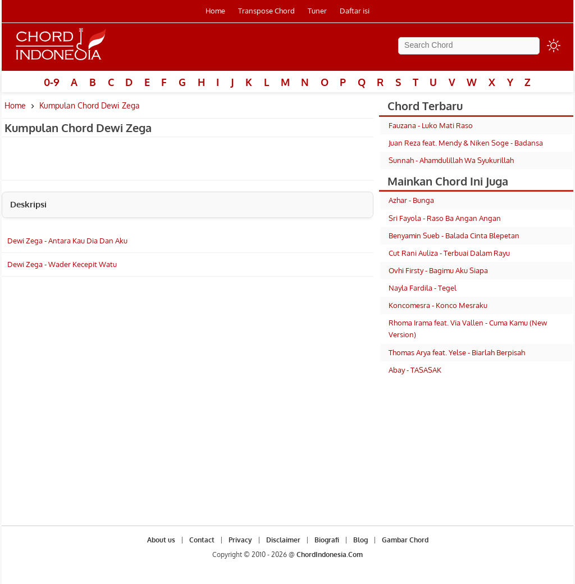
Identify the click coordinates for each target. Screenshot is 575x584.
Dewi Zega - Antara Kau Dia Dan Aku (67, 240)
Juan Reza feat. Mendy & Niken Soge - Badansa (466, 142)
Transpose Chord (266, 10)
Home (215, 10)
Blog (360, 540)
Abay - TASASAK (415, 369)
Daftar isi (354, 10)
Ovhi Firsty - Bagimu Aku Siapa (438, 270)
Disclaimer (283, 540)
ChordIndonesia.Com (329, 554)
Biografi (326, 540)
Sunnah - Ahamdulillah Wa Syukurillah (451, 160)
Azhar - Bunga (411, 200)
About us (161, 540)
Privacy (240, 540)
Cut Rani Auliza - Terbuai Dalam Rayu (449, 252)
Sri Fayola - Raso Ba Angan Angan (445, 218)
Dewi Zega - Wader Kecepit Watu (62, 264)
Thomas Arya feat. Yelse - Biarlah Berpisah (457, 352)
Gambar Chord (405, 540)
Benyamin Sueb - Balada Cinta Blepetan (454, 235)
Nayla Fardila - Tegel (423, 287)
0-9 (52, 82)
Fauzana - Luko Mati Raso (431, 125)
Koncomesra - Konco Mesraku (438, 305)
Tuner (317, 10)
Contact (202, 540)
